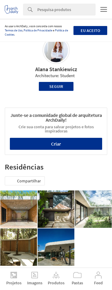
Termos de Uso (13, 30)
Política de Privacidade (38, 30)
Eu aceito (90, 30)
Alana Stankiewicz (56, 69)
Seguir (56, 86)
